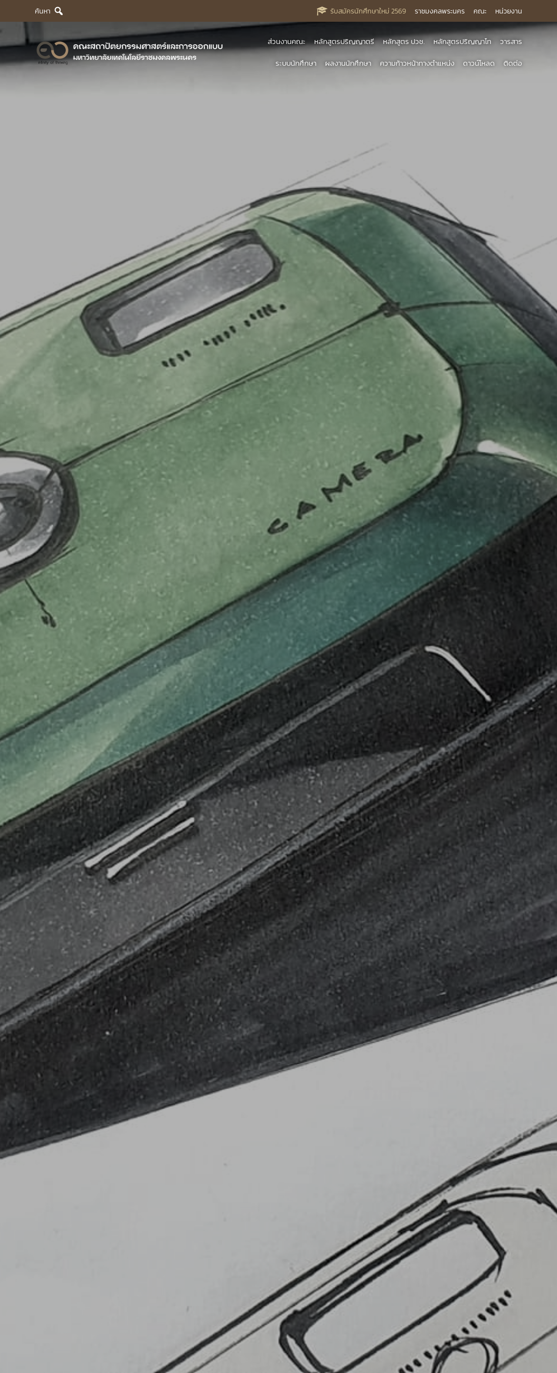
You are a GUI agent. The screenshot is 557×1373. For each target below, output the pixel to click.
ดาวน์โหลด (479, 63)
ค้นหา (42, 11)
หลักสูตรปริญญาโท (462, 41)
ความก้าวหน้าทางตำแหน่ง (417, 63)
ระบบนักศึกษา (295, 63)
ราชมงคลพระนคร (440, 11)
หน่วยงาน (508, 11)
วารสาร (511, 41)
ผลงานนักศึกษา (348, 63)
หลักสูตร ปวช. (404, 41)
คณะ (480, 11)
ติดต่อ (512, 63)
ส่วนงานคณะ (286, 41)
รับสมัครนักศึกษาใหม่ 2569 (368, 11)
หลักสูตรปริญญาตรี (344, 41)
